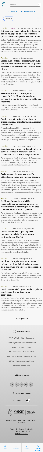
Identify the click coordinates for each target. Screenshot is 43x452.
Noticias (26, 352)
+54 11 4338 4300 (21, 434)
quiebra (9, 19)
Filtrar (12, 12)
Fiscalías (5, 28)
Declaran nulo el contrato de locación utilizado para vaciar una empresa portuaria (20, 175)
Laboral (28, 347)
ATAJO (16, 338)
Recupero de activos (14, 356)
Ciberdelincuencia (27, 338)
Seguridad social (30, 356)
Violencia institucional (21, 366)
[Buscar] (24, 4)
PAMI (32, 352)
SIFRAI (11, 361)
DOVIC (14, 347)
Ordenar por (28, 12)
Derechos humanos (29, 343)
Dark (28, 401)
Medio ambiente (15, 352)
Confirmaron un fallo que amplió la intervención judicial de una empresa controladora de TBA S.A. (17, 234)
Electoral (21, 347)
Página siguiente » (21, 319)
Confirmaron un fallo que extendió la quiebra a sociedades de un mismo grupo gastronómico (21, 292)
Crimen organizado (14, 343)
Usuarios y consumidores (24, 361)
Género (13, 28)
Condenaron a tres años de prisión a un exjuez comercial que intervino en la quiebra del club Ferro (21, 122)
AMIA (11, 338)
